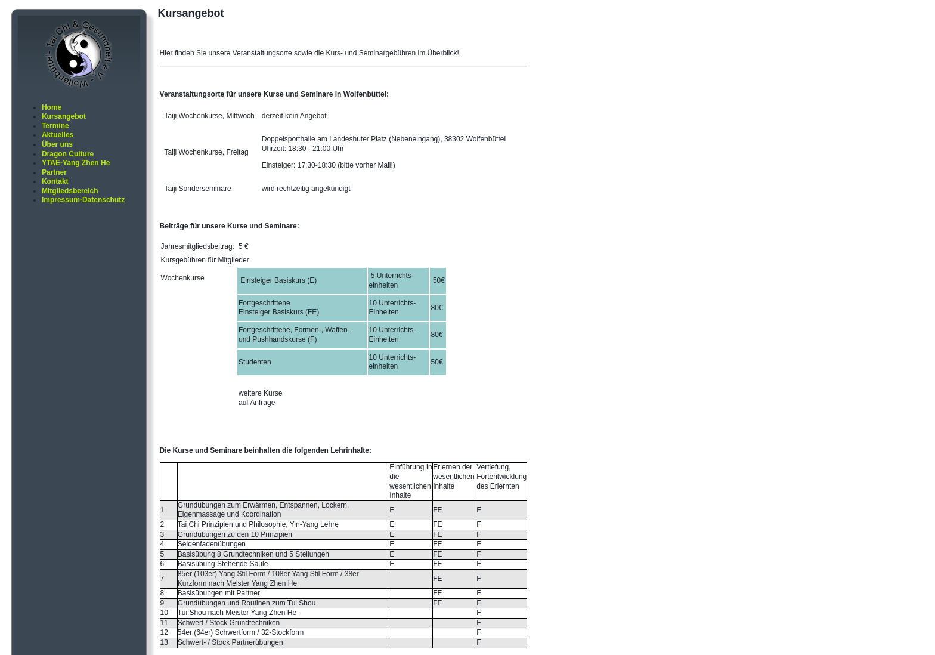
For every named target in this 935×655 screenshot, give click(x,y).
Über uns (57, 144)
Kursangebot (64, 116)
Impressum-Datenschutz (83, 200)
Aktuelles (57, 135)
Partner (54, 172)
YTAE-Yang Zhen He (76, 163)
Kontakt (55, 181)
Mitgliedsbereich (70, 191)
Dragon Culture (68, 154)
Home (51, 107)
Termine (55, 126)
